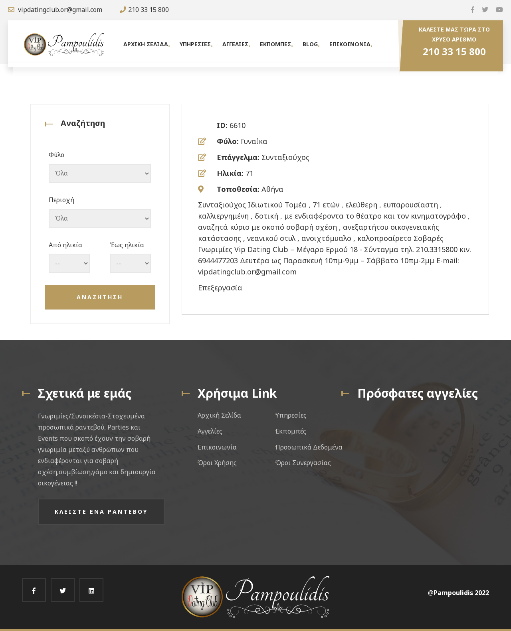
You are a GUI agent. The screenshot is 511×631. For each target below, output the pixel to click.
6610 (238, 125)
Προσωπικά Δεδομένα (309, 447)
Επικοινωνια (349, 44)
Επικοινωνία (217, 447)
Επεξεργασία (220, 287)
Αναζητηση (100, 297)
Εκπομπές (290, 431)
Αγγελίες (210, 431)
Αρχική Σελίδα (219, 415)
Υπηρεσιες (195, 44)
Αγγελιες (235, 44)
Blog (310, 44)
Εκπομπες (275, 44)
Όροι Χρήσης (217, 462)
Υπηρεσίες (291, 415)
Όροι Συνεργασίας (303, 462)
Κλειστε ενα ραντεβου (101, 511)
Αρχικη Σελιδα (145, 44)
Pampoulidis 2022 (461, 592)
